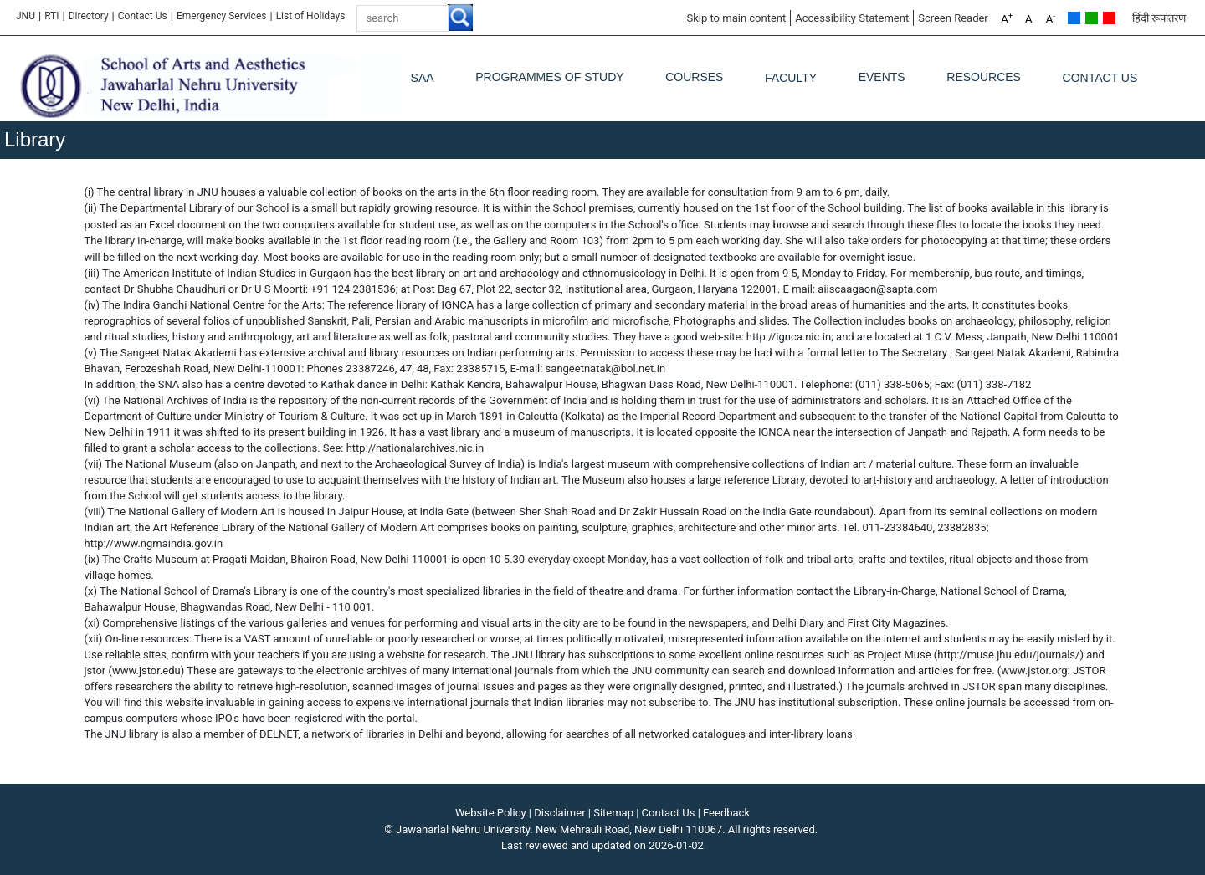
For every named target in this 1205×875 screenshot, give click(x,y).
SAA (422, 77)
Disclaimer (559, 812)
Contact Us (142, 16)
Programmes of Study (549, 77)
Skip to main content (736, 18)
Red (1109, 18)
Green (1091, 18)
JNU (25, 16)
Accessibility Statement (852, 18)
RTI (51, 16)
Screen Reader (953, 18)
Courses (694, 77)
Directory (89, 16)
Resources (983, 77)
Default (1074, 18)
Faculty (791, 77)
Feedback (726, 812)
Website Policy (490, 812)
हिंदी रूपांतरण (1159, 18)
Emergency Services (222, 16)
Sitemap (613, 812)
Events (882, 77)
